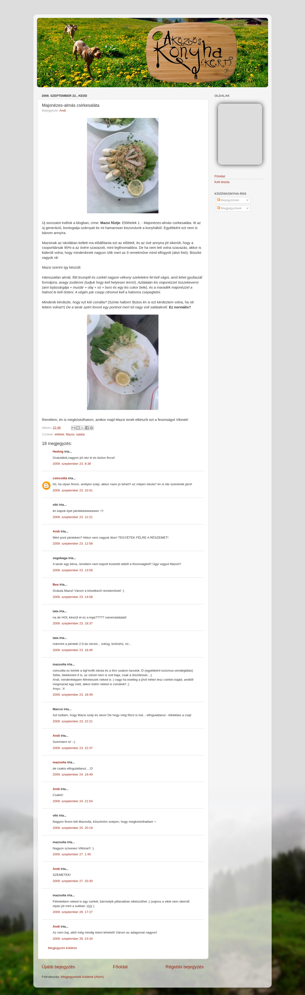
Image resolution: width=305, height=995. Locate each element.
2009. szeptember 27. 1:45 (72, 854)
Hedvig (58, 451)
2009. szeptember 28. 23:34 (73, 938)
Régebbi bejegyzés (184, 966)
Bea (56, 584)
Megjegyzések (229, 208)
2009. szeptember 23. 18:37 (73, 623)
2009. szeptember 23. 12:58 (73, 543)
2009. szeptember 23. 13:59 (73, 570)
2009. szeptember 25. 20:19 (73, 828)
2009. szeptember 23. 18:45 (73, 650)
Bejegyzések (228, 200)
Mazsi (70, 434)
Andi (63, 110)
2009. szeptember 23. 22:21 (73, 721)
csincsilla (60, 478)
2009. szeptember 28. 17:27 (73, 912)
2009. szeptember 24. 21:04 (73, 801)
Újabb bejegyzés (58, 966)
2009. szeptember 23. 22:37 (73, 748)
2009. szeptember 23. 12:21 (73, 517)
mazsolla (59, 762)
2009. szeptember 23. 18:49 (73, 694)
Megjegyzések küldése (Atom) (82, 977)
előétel (59, 434)
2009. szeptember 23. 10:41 (73, 490)
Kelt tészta (221, 182)
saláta (80, 434)
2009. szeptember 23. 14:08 (73, 597)
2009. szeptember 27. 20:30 (73, 881)
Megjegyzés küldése (62, 948)
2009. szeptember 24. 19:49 (73, 774)
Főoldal (120, 966)
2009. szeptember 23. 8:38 (72, 463)
